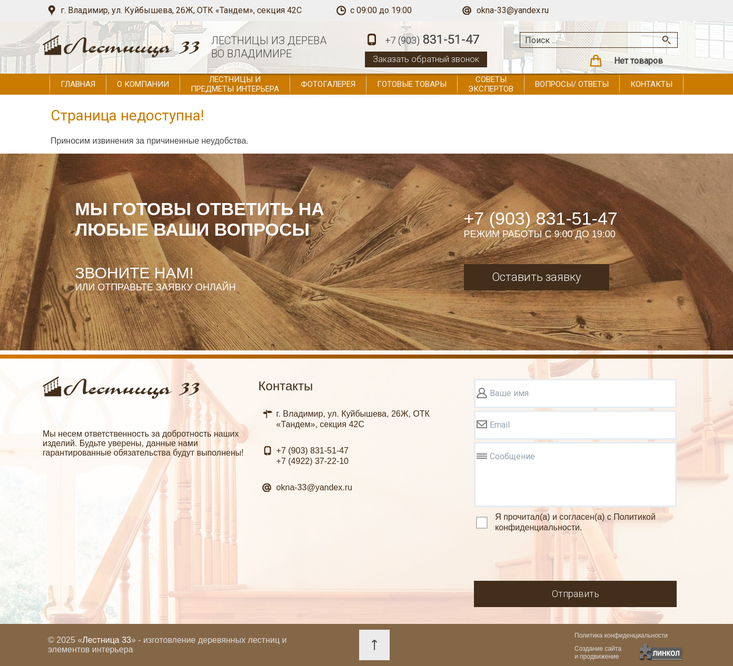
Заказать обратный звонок (426, 59)
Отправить (575, 593)
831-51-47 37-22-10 (312, 456)
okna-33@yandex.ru (513, 10)
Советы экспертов (490, 84)
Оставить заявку (536, 277)
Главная (78, 84)
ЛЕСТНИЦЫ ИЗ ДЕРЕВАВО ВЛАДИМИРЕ (268, 47)
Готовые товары (412, 84)
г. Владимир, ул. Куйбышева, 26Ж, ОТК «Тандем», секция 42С (181, 10)
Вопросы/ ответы (572, 84)
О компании (143, 84)
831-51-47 (432, 40)
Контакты (651, 84)
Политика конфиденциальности (621, 635)
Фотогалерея (328, 84)
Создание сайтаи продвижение (597, 652)
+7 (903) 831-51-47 (541, 218)
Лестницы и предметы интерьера (235, 84)
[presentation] (554, 558)
